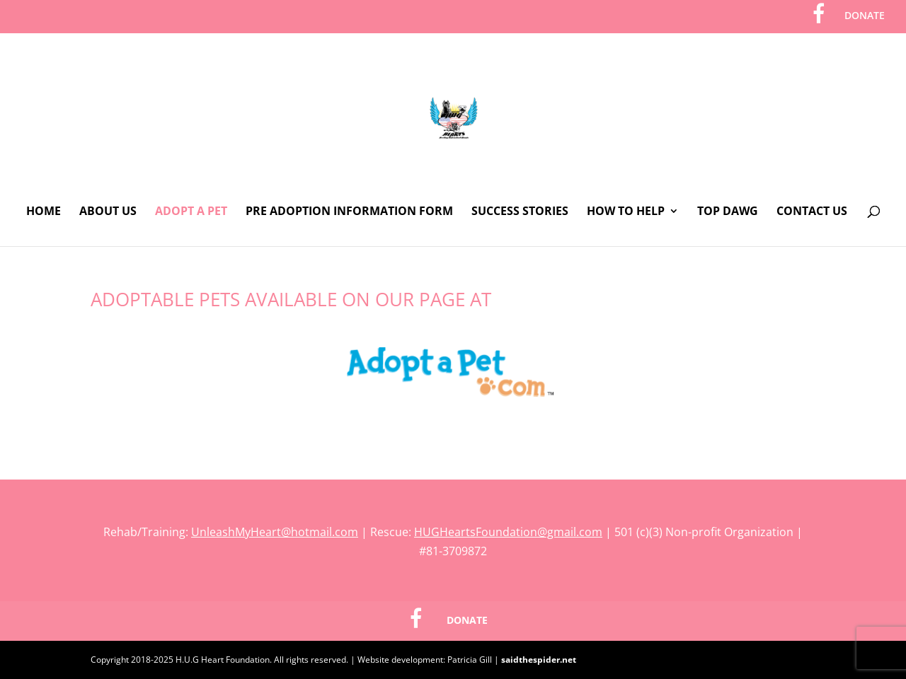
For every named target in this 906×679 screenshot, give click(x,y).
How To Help (626, 212)
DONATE (864, 16)
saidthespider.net (538, 660)
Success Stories (519, 212)
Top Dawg (727, 212)
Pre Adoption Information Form (349, 212)
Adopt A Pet (191, 212)
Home (43, 212)
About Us (108, 212)
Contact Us (811, 212)
